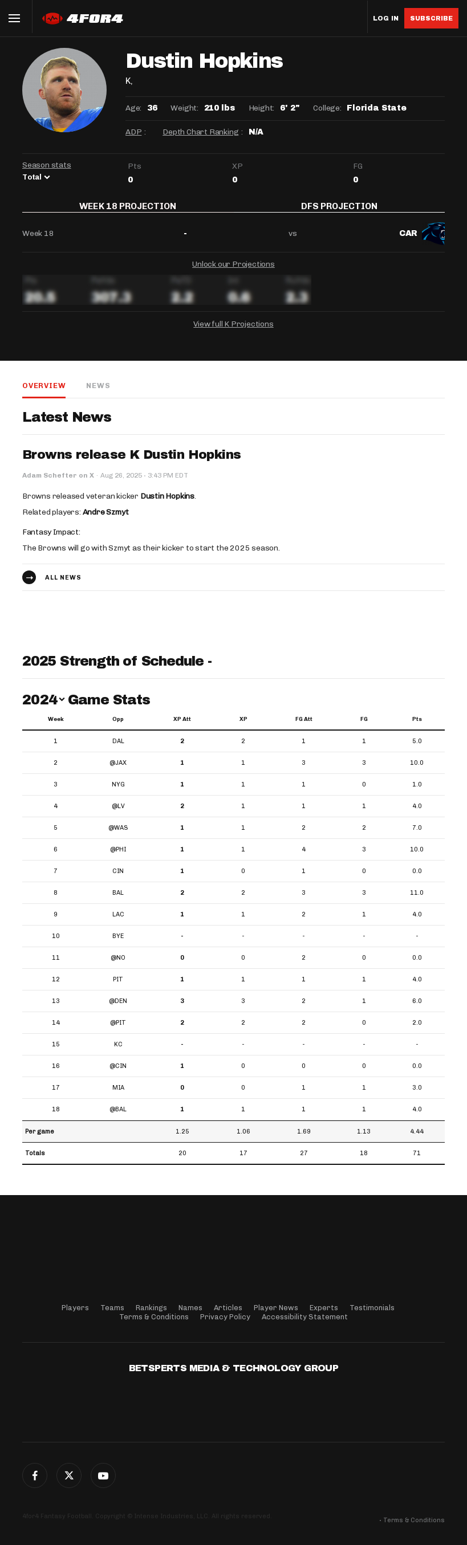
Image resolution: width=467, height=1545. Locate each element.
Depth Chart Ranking (200, 132)
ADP (133, 132)
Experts (324, 1307)
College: (327, 108)
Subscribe (431, 18)
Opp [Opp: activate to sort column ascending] (118, 726)
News (98, 393)
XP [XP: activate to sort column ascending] (243, 726)
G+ (103, 1475)
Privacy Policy (225, 1316)
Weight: (184, 108)
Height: (262, 108)
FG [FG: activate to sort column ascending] (364, 726)
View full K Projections (233, 331)
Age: (133, 108)
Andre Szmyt (106, 520)
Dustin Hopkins (167, 504)
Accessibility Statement (305, 1316)
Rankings (151, 1307)
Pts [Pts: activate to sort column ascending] (417, 726)
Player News (276, 1307)
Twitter (69, 1475)
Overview (44, 393)
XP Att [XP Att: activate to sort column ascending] (182, 726)
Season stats (46, 165)
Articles (228, 1307)
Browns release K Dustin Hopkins (131, 463)
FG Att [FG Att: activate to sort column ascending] (303, 726)
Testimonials (372, 1307)
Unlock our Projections (233, 271)
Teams (112, 1307)
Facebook (35, 1475)
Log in (386, 18)
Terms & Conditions (154, 1316)
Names (190, 1307)
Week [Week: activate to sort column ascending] (56, 726)
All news (63, 585)
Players (75, 1307)
